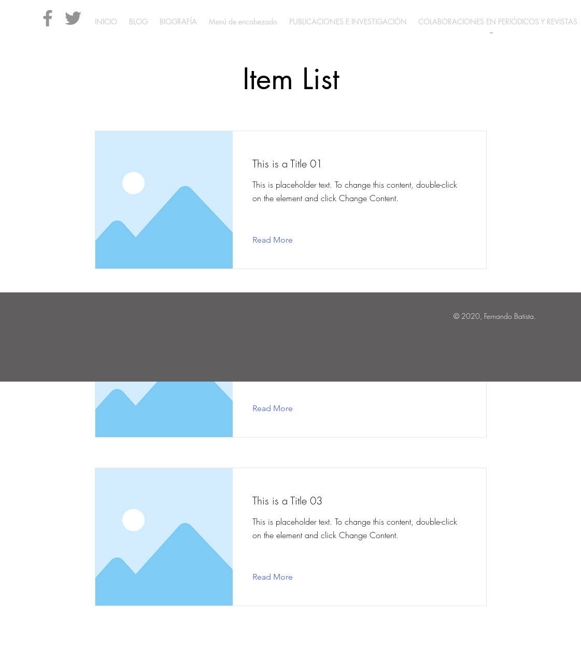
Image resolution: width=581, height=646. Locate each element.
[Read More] (280, 240)
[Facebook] (48, 18)
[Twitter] (73, 18)
